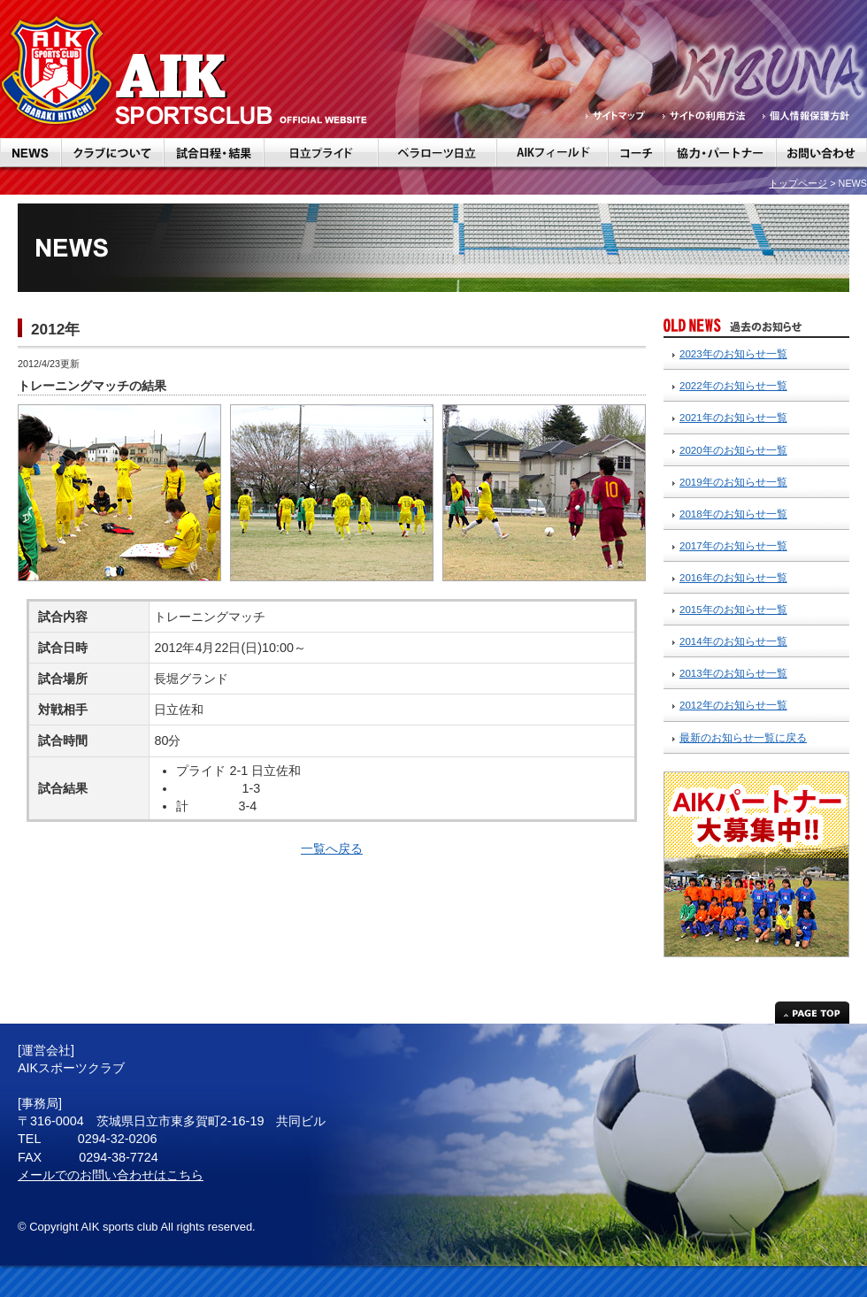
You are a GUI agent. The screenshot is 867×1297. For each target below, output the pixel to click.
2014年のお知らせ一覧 (733, 641)
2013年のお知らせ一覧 (733, 673)
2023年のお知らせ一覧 (733, 354)
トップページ (798, 183)
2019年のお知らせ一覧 (733, 482)
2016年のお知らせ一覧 (733, 577)
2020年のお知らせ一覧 (733, 450)
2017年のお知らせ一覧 (733, 546)
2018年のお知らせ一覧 (733, 514)
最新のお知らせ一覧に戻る (743, 738)
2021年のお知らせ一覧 (733, 417)
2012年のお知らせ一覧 (733, 705)
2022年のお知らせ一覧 (733, 385)
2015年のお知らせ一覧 (733, 609)
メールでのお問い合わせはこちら (110, 1175)
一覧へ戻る (332, 848)
